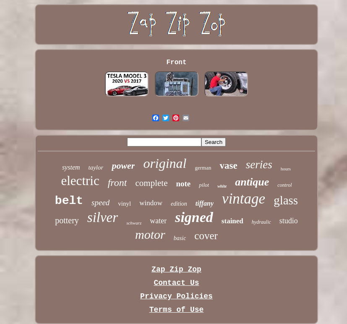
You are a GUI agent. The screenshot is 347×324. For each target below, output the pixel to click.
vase (228, 165)
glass (286, 200)
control (284, 185)
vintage (243, 199)
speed (100, 202)
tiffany (205, 203)
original (164, 163)
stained (232, 221)
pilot (204, 185)
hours (286, 168)
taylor (96, 167)
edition (179, 204)
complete (151, 183)
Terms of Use (176, 310)
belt (69, 200)
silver (102, 217)
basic (180, 238)
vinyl (124, 203)
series (259, 164)
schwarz (133, 222)
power (123, 165)
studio (288, 221)
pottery (67, 220)
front (117, 182)
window (150, 203)
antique (252, 182)
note (183, 183)
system (71, 167)
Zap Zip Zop (176, 269)
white (222, 186)
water (158, 221)
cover (206, 235)
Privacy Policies (176, 296)
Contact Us (176, 283)
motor (150, 234)
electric (80, 180)
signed (194, 217)
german (203, 168)
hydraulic (261, 222)
